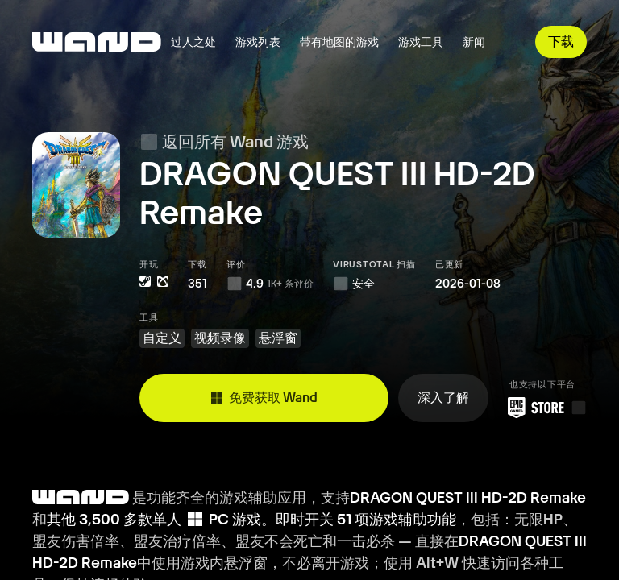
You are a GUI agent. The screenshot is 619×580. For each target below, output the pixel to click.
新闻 (474, 41)
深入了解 (443, 397)
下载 (561, 41)
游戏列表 (257, 41)
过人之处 (193, 41)
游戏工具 (420, 41)
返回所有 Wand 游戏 (224, 141)
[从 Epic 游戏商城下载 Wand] (542, 407)
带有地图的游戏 (339, 41)
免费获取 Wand (264, 397)
